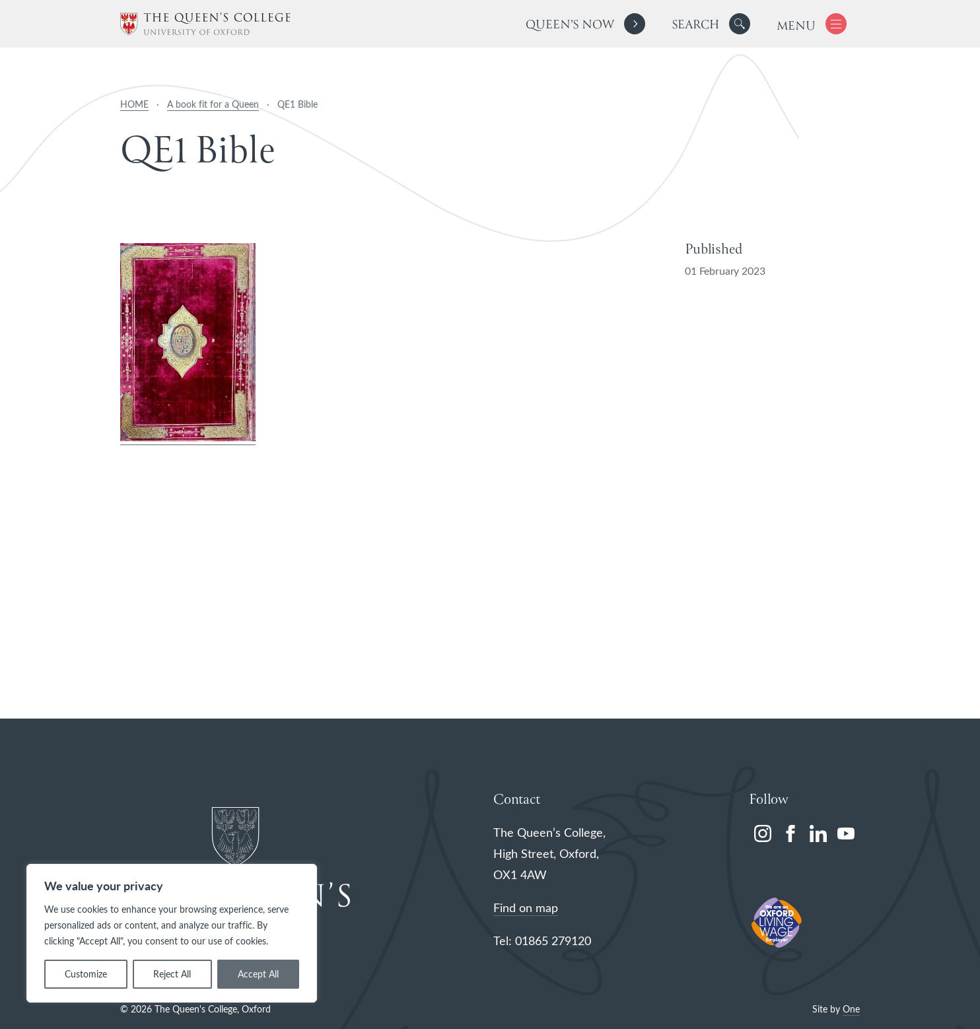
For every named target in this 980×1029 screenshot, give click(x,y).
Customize (86, 974)
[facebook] (790, 833)
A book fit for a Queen (213, 104)
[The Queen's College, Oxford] (205, 24)
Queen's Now (569, 25)
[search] (710, 24)
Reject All (172, 974)
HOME (134, 104)
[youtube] (846, 833)
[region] (171, 933)
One (851, 1009)
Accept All (258, 974)
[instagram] (762, 833)
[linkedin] (818, 833)
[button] (739, 23)
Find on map (525, 907)
